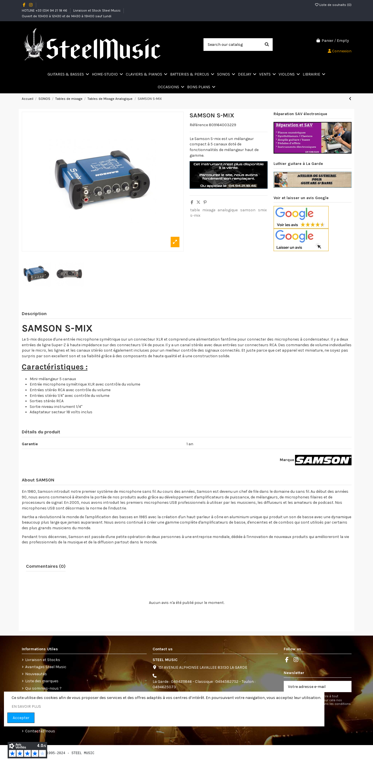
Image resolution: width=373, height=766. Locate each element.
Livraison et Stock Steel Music (97, 10)
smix (262, 210)
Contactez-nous (40, 731)
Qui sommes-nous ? (43, 688)
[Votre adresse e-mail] (312, 686)
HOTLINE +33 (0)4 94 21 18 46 (45, 10)
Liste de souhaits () (333, 5)
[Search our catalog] (267, 44)
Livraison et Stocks (42, 659)
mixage (208, 210)
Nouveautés (36, 674)
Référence (199, 124)
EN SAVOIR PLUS (26, 706)
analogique (228, 210)
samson (247, 210)
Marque (287, 459)
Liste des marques (41, 681)
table (195, 210)
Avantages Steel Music (45, 666)
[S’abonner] (345, 686)
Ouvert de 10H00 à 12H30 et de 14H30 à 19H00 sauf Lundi (66, 16)
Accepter (21, 717)
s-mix (195, 215)
